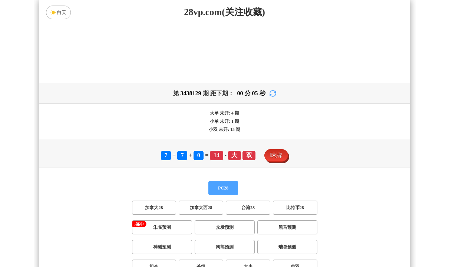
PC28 (223, 188)
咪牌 (276, 155)
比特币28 (295, 207)
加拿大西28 (201, 207)
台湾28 (248, 207)
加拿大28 (154, 207)
